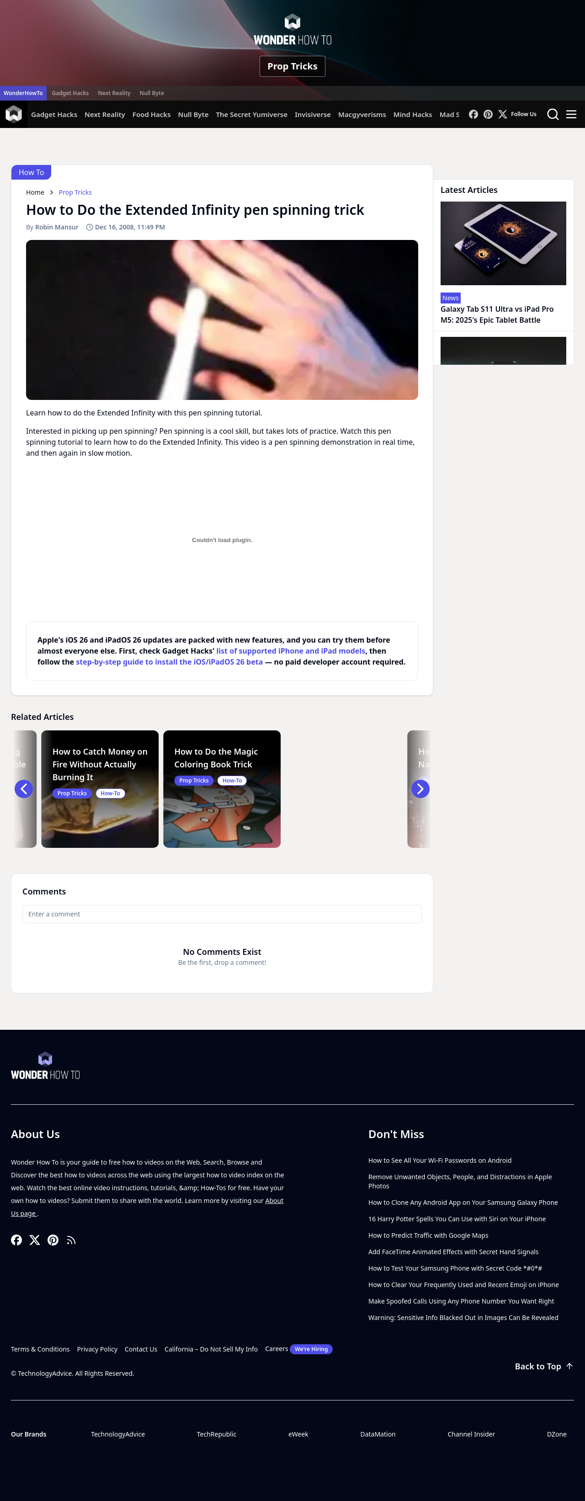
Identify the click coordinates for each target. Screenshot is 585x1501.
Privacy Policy (97, 1349)
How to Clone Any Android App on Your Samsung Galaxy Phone (463, 1202)
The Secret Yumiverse (251, 114)
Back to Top (544, 1366)
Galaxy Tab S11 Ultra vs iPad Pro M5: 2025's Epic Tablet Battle (497, 314)
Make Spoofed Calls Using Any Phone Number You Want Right (461, 1301)
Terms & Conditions (40, 1349)
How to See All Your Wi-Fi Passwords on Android (440, 1160)
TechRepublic (217, 1434)
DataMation (377, 1434)
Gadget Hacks (70, 93)
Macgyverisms (362, 114)
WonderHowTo (23, 93)
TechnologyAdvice (118, 1434)
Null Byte (151, 93)
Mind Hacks (413, 114)
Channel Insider (471, 1434)
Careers (299, 1349)
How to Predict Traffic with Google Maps (428, 1235)
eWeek (298, 1434)
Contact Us (141, 1349)
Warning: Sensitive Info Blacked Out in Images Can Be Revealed (463, 1317)
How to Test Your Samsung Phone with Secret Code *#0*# (455, 1268)
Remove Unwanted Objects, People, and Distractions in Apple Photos (460, 1181)
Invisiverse (313, 114)
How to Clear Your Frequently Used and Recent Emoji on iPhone (463, 1284)
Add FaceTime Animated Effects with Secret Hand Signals (453, 1251)
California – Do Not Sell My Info (211, 1349)
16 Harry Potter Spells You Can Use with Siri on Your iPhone (457, 1218)
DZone (557, 1434)
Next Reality (114, 93)
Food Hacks (152, 114)
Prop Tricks (292, 66)
